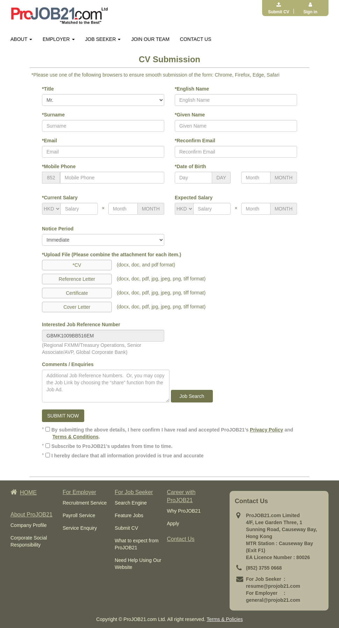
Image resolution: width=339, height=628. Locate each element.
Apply (173, 523)
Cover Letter (76, 307)
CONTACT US (195, 39)
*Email (49, 140)
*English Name (192, 89)
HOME (23, 492)
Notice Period (57, 228)
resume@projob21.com (273, 586)
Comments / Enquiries (68, 364)
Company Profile (28, 525)
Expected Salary (193, 197)
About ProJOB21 (31, 515)
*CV (77, 265)
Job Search (191, 396)
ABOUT (21, 39)
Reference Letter (77, 279)
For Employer (79, 492)
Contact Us (180, 539)
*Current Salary (60, 197)
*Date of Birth (190, 166)
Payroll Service (79, 515)
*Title (48, 89)
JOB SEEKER (103, 39)
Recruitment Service (85, 503)
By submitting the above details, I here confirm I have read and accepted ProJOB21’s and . (169, 433)
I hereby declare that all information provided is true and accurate (124, 455)
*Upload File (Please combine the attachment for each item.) (111, 254)
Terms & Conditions (75, 437)
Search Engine (131, 503)
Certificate (77, 293)
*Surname (53, 114)
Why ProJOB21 (183, 511)
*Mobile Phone (58, 166)
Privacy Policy (266, 430)
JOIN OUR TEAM (150, 39)
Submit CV (126, 528)
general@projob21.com (273, 600)
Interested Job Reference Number (81, 324)
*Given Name (190, 114)
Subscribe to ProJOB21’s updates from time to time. (108, 446)
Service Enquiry (80, 528)
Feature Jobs (129, 515)
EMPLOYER (59, 39)
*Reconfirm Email (195, 140)
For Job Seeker (134, 492)
